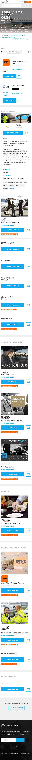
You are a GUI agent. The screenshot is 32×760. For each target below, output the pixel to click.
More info (6, 169)
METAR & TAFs (17, 39)
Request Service (12, 590)
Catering (22, 35)
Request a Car (12, 381)
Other (13, 37)
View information (8, 225)
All (8, 35)
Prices (4, 52)
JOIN (28, 1)
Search (20, 740)
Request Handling (13, 133)
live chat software (16, 711)
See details (7, 175)
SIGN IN (21, 1)
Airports (28, 5)
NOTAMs (25, 39)
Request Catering (13, 530)
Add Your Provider (16, 708)
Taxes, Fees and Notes (5, 94)
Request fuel (9, 76)
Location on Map (7, 26)
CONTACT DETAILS (17, 69)
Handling (15, 35)
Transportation (6, 37)
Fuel (11, 35)
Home (2, 746)
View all (12, 188)
